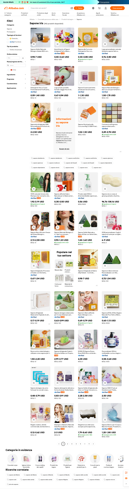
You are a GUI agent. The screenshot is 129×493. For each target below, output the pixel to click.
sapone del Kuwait (70, 163)
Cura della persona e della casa (48, 19)
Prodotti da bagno (67, 19)
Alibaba (32, 19)
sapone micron (109, 479)
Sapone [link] (79, 19)
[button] (71, 8)
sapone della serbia (27, 479)
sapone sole (115, 475)
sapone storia (54, 167)
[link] (126, 472)
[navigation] (16, 232)
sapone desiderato (38, 158)
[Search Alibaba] (50, 8)
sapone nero (83, 167)
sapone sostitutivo (72, 158)
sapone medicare (53, 163)
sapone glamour (107, 158)
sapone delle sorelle (81, 475)
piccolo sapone (12, 484)
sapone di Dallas (94, 479)
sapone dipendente (105, 163)
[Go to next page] (93, 444)
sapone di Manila (47, 475)
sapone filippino (62, 479)
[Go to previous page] (59, 444)
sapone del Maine (13, 475)
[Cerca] (79, 8)
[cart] (99, 8)
